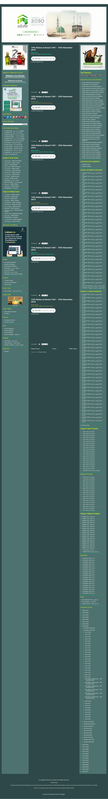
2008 (83, 767)
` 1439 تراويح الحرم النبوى (88, 498)
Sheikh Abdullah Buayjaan (89, 94)
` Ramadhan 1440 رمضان (88, 583)
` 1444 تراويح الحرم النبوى (88, 508)
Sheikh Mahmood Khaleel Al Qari (90, 135)
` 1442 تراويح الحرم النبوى (88, 504)
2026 (83, 610)
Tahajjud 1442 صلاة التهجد (88, 545)
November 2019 (88, 630)
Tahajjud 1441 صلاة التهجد (88, 544)
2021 (83, 621)
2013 (83, 755)
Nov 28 (87, 636)
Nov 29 (87, 634)
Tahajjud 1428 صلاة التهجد (88, 518)
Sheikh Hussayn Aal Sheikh (89, 123)
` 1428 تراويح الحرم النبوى (88, 479)
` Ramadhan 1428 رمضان (88, 560)
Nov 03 (87, 714)
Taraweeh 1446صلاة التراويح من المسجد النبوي (93, 287)
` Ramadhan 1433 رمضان (88, 570)
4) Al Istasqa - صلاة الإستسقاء (11, 142)
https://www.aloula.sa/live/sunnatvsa (15, 82)
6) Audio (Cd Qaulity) (9, 264)
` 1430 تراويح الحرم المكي (88, 441)
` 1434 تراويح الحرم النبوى (88, 488)
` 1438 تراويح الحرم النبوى (88, 496)
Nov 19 (87, 656)
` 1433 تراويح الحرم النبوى (88, 486)
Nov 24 (87, 645)
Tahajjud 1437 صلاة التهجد (88, 536)
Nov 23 (87, 647)
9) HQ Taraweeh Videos (10, 311)
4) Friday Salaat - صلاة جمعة (11, 144)
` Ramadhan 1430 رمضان (88, 564)
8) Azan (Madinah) (9, 328)
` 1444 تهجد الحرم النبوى (88, 549)
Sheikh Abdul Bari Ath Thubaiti (90, 100)
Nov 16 (87, 663)
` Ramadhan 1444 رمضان (88, 591)
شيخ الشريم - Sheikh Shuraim (11, 176)
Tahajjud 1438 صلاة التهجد (88, 538)
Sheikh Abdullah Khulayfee (89, 111)
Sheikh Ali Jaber (86, 119)
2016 (83, 749)
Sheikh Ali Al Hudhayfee (88, 117)
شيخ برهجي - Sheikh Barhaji (11, 215)
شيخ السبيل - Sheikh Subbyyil (11, 186)
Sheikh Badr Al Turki (87, 84)
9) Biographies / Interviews (11, 188)
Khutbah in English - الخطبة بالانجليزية (13, 345)
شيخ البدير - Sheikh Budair (10, 198)
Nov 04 (87, 712)
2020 (83, 624)
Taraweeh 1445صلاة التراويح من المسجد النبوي (93, 285)
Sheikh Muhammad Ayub (88, 137)
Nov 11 (87, 674)
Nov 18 (87, 659)
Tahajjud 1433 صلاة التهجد (88, 528)
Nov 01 (87, 719)
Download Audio (35, 262)
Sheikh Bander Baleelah (88, 98)
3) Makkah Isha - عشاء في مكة (12, 140)
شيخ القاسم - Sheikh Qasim (11, 196)
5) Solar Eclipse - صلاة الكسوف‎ (12, 148)
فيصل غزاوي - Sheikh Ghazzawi (12, 166)
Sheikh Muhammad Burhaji (89, 86)
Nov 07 (87, 705)
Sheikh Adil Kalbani (87, 113)
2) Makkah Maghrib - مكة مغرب (12, 136)
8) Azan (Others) (8, 332)
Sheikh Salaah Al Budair (88, 146)
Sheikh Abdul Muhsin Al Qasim (90, 102)
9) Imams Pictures (9, 322)
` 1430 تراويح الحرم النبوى (88, 481)
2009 (83, 764)
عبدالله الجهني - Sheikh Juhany (12, 162)
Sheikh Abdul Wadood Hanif (89, 106)
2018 (83, 744)
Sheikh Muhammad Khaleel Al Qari (91, 139)
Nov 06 (87, 707)
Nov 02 (87, 716)
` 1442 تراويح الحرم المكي (88, 464)
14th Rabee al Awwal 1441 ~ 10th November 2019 (93, 679)
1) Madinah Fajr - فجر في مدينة (12, 131)
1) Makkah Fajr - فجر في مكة (11, 133)
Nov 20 (87, 654)
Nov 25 (87, 643)
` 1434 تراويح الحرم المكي (88, 449)
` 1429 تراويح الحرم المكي (88, 435)
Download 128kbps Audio (37, 62)
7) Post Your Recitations (10, 282)
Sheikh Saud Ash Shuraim (88, 154)
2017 (83, 746)
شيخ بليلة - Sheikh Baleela (11, 164)
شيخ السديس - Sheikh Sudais (11, 168)
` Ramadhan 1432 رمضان (88, 568)
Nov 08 (87, 703)
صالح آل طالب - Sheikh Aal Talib (12, 170)
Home (54, 349)
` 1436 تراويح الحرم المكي (88, 453)
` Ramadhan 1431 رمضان (88, 566)
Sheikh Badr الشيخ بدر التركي (11, 180)
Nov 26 (87, 641)
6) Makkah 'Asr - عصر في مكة (11, 152)
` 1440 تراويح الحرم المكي (88, 460)
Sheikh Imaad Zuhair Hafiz (89, 127)
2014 (83, 753)
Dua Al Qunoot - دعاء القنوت (89, 601)
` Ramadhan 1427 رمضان (88, 558)
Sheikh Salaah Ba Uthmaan (89, 88)
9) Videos (6, 313)
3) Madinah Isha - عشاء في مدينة (12, 138)
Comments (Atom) (42, 352)
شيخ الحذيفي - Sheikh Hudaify (11, 194)
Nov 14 (87, 668)
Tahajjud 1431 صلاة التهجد (88, 524)
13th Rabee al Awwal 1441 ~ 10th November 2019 (93, 694)
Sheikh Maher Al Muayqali (89, 92)
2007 (83, 769)
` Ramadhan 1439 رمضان (88, 581)
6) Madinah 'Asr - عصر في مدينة (12, 150)
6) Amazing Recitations (10, 262)
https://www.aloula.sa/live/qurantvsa (15, 77)
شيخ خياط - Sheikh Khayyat (11, 184)
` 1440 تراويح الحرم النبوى (88, 500)
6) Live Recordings (9, 270)
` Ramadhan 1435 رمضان (88, 573)
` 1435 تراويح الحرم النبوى (88, 490)
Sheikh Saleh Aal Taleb (88, 150)
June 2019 (86, 730)
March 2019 (87, 737)
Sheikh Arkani (7, 284)
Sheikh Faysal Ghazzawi (88, 121)
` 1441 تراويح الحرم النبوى (88, 502)
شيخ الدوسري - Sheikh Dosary (11, 174)
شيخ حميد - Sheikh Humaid (11, 178)
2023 (83, 617)
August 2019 (87, 726)
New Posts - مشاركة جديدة (11, 272)
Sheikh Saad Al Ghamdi (88, 144)
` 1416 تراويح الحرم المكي (88, 431)
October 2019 (87, 721)
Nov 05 (87, 710)
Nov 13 (87, 670)
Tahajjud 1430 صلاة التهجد (88, 522)
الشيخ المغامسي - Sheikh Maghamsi (13, 219)
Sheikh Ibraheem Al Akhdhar (89, 125)
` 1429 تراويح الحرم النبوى (88, 477)
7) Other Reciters (8, 280)
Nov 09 (87, 701)
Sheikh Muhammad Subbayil (89, 142)
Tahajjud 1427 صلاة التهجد (88, 516)
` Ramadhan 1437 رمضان (88, 577)
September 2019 (88, 724)
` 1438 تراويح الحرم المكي (88, 456)
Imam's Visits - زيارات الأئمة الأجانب (13, 291)
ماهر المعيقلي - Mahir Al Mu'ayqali (12, 160)
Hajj (5, 351)
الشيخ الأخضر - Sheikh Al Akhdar (12, 221)
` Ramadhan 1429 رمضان (88, 562)
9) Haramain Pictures (9, 320)
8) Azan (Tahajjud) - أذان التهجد (12, 334)
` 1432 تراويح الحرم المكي (88, 445)
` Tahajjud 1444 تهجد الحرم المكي (90, 551)
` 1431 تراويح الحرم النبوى (88, 482)
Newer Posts (35, 349)
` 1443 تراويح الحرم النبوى (88, 506)
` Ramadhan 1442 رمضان (88, 587)
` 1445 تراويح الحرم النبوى (88, 510)
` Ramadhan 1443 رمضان (88, 589)
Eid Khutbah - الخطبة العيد (10, 341)
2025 (83, 612)
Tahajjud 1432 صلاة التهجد (88, 526)
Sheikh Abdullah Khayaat (88, 110)
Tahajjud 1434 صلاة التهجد (88, 530)
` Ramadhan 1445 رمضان (88, 593)
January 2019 (87, 741)
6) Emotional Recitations (10, 266)
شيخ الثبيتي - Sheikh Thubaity (11, 200)
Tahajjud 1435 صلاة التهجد (88, 532)
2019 (83, 626)
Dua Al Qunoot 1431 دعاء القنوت (90, 599)
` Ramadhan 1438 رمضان (88, 579)
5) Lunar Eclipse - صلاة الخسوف (12, 146)
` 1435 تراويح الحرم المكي (88, 451)
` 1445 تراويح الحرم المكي (88, 468)
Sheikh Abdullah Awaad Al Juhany (91, 108)
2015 (83, 751)
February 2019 (87, 739)
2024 (83, 615)
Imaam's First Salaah (9, 154)
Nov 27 (87, 639)
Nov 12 (87, 672)
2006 (83, 771)
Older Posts (73, 349)
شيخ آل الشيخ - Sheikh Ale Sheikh (12, 204)
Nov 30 (87, 632)
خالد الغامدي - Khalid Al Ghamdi (12, 172)
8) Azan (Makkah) (8, 330)
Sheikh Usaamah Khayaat (89, 158)
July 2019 (86, 728)
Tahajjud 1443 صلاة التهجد (88, 547)
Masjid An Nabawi (86, 166)
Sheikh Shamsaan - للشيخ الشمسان (13, 182)
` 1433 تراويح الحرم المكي (88, 447)
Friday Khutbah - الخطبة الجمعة (12, 343)
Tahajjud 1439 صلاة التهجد (88, 540)
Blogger (63, 794)
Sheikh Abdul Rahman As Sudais (90, 104)
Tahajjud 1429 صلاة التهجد (88, 520)
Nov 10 (87, 677)
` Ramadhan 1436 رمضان (88, 575)
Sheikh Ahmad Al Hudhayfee (89, 115)
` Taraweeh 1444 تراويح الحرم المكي (91, 470)
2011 (83, 760)
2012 (83, 758)
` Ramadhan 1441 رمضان (88, 585)
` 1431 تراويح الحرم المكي (88, 443)
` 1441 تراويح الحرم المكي (88, 462)
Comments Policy (85, 425)
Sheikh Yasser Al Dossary (88, 90)
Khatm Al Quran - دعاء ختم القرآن (90, 603)
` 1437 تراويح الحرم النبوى (88, 494)
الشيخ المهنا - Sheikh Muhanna (11, 208)
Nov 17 (87, 661)
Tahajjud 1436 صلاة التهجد (88, 534)
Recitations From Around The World (13, 274)
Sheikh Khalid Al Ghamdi (88, 129)
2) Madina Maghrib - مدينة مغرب (12, 134)
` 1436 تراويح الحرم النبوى (88, 492)
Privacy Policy (54, 782)
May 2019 (86, 733)
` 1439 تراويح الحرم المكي (88, 458)
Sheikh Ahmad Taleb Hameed (89, 96)
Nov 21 (87, 652)
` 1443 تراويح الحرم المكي (88, 466)
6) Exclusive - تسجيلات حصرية (11, 268)
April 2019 (86, 735)
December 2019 (88, 628)
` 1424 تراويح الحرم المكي (88, 433)
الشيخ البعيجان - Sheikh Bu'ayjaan (12, 202)
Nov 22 (87, 650)
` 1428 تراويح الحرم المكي (88, 439)
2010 (83, 762)
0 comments (34, 92)
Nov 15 (87, 665)
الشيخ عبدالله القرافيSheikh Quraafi (13, 213)
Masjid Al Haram (86, 164)
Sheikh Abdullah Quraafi (88, 82)
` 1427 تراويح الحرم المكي (88, 437)
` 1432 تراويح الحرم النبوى (88, 484)
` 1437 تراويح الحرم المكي (88, 454)
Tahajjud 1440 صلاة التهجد (88, 542)
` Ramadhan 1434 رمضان (88, 571)
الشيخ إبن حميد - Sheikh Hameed (12, 206)
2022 (83, 619)
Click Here (15, 305)
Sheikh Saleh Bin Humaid (88, 152)
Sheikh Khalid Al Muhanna (89, 131)
